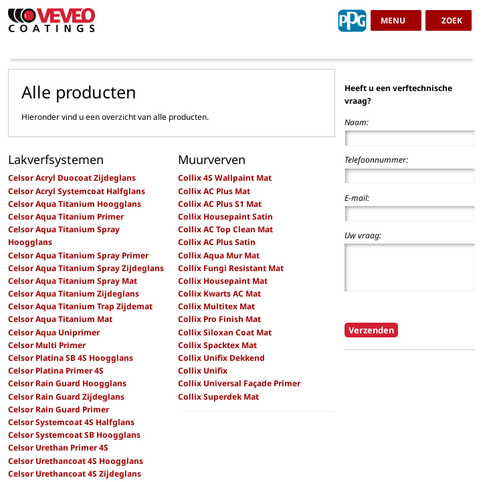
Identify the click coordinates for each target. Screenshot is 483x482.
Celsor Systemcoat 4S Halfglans (71, 422)
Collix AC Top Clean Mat (225, 229)
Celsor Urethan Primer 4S (58, 447)
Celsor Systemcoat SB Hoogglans (74, 434)
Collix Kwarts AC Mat (219, 293)
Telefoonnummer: (376, 159)
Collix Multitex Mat (216, 306)
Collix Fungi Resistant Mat (231, 268)
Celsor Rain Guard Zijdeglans (66, 396)
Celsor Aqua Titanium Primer (66, 216)
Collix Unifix (202, 370)
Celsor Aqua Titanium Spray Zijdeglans (86, 268)
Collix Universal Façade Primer (239, 383)
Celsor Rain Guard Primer (58, 409)
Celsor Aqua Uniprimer (54, 332)
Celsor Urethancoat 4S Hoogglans (75, 461)
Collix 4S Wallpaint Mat (225, 177)
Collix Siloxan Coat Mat (225, 332)
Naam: (357, 122)
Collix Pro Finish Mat (219, 319)
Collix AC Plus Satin (217, 242)
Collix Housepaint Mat (223, 281)
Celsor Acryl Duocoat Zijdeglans (72, 177)
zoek (452, 20)
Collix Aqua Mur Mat (219, 255)
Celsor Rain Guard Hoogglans (67, 383)
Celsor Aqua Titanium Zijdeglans (73, 293)
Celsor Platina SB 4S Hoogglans (70, 358)
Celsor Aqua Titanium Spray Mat (72, 281)
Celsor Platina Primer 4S (56, 370)
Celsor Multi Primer (47, 345)
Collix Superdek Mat (218, 396)
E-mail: (357, 198)
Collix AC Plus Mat (214, 191)
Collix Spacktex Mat (217, 345)
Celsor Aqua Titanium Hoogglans (74, 204)
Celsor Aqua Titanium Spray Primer (78, 255)
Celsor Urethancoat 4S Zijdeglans (74, 473)
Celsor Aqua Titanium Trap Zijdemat (80, 306)
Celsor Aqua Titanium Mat (60, 319)
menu (393, 20)
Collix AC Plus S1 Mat (220, 204)
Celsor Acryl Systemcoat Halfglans (76, 191)
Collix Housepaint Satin (225, 216)
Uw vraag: (363, 235)
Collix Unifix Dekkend (221, 358)
